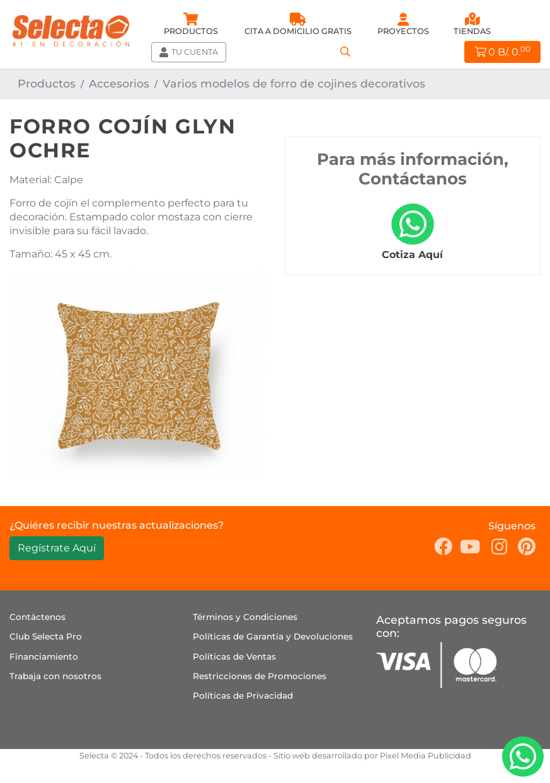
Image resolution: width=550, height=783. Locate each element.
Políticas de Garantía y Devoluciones (273, 636)
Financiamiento (43, 656)
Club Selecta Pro (45, 636)
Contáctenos (37, 617)
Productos (47, 83)
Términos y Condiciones (245, 617)
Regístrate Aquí (57, 548)
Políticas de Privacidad (243, 695)
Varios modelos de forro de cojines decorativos (294, 83)
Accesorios (119, 83)
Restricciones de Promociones (259, 676)
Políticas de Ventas (234, 656)
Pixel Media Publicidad (425, 755)
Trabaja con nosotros (55, 676)
